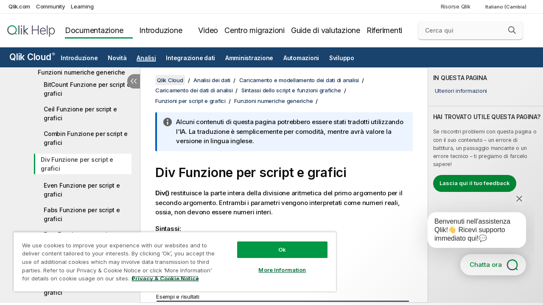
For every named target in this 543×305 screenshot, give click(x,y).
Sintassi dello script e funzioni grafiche (291, 90)
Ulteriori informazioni (461, 90)
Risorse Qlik (455, 6)
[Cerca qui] (470, 30)
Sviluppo (341, 58)
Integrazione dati (190, 58)
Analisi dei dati (211, 80)
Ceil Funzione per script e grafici (80, 113)
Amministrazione (249, 58)
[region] (171, 258)
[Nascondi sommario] (133, 81)
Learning (82, 6)
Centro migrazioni (254, 30)
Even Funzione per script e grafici (82, 190)
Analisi (146, 58)
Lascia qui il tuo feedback (474, 183)
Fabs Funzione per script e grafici (82, 214)
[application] (471, 231)
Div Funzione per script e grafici (77, 164)
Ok (276, 243)
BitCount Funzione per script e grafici (87, 89)
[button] (512, 30)
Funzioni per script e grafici (190, 100)
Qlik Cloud (32, 57)
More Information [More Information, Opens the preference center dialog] (275, 263)
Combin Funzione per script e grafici (86, 138)
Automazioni (301, 58)
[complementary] (485, 185)
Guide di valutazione (325, 30)
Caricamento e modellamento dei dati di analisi (299, 80)
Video (208, 30)
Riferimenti (384, 30)
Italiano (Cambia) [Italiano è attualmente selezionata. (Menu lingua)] (506, 7)
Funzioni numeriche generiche (81, 72)
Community (50, 6)
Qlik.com (19, 6)
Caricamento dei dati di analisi (193, 90)
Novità (117, 58)
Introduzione (160, 30)
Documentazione (94, 30)
